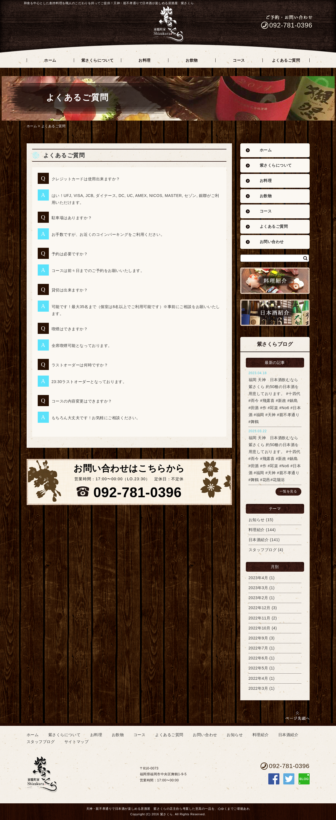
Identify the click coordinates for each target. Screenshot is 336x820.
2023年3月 (258, 588)
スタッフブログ (263, 550)
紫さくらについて (276, 165)
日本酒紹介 (259, 540)
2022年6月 (258, 658)
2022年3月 (258, 688)
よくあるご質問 (53, 126)
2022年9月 (258, 638)
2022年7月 (258, 648)
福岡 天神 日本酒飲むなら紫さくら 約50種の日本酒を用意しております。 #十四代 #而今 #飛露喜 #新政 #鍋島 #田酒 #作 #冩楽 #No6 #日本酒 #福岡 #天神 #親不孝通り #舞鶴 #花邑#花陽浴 (275, 459)
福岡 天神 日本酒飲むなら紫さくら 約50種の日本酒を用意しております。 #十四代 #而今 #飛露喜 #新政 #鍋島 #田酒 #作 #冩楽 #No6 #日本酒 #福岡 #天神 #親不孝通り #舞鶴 (275, 401)
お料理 (266, 181)
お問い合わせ (272, 242)
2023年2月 (258, 598)
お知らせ (257, 520)
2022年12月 (260, 608)
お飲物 (266, 196)
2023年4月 (258, 578)
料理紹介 (257, 530)
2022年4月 (258, 678)
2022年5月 (258, 668)
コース (266, 211)
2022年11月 (260, 618)
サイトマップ (76, 741)
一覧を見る (288, 491)
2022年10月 (260, 628)
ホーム (32, 126)
